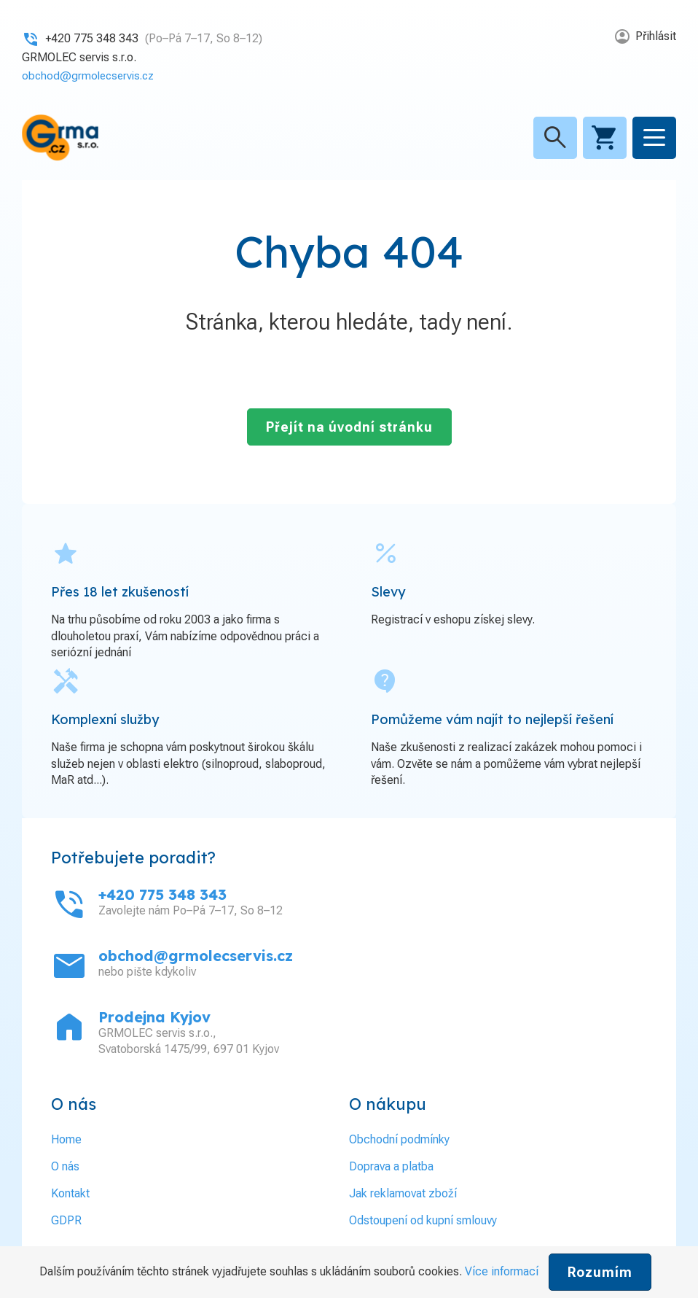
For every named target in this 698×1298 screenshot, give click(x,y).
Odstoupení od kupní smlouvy (423, 1220)
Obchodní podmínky (399, 1139)
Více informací (501, 1271)
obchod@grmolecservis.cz (91, 75)
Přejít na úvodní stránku (349, 426)
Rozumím (600, 1272)
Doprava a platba (391, 1166)
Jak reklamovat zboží (403, 1193)
